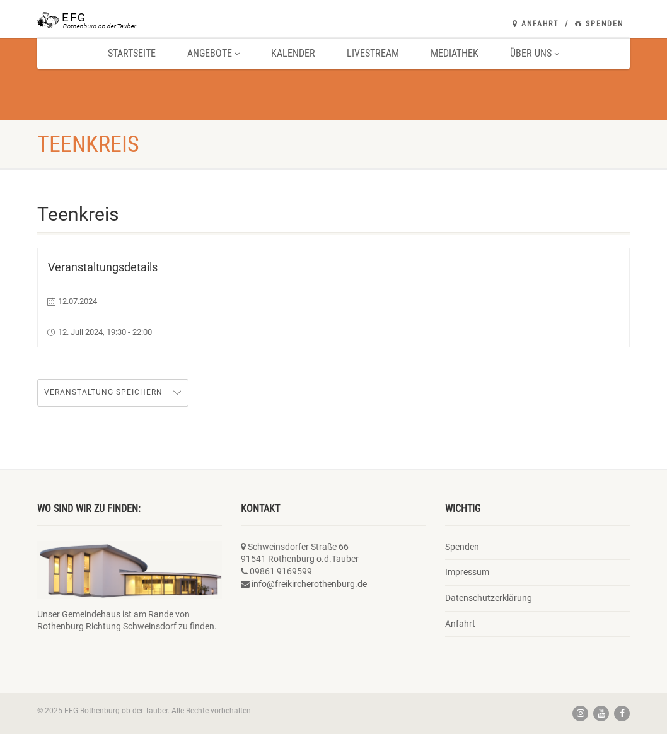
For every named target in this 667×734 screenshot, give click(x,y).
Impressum (467, 572)
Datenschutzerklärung (488, 598)
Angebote (213, 53)
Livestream (373, 53)
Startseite (132, 53)
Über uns (534, 53)
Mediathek (454, 53)
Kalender (293, 53)
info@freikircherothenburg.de (309, 584)
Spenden (599, 24)
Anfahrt (536, 24)
